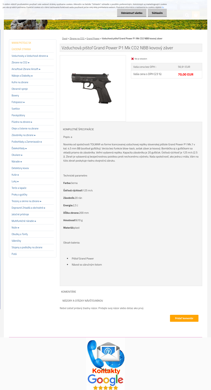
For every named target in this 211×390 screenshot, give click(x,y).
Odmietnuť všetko (131, 13)
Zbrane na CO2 (77, 38)
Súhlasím (157, 13)
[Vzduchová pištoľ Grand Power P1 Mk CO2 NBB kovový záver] (93, 57)
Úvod (64, 38)
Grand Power (93, 38)
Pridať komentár (184, 318)
